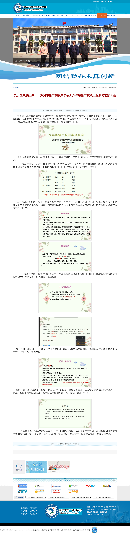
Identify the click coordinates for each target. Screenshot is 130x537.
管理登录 (33, 514)
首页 (18, 15)
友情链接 (33, 508)
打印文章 (68, 444)
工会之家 (83, 15)
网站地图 (24, 511)
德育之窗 (55, 15)
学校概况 (36, 15)
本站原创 (56, 110)
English (110, 1)
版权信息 (24, 508)
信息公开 (111, 15)
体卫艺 (64, 15)
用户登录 (33, 511)
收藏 (62, 444)
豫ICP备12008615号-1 (54, 530)
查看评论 (75, 444)
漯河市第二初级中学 (97, 87)
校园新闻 (27, 15)
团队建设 (92, 15)
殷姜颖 (48, 110)
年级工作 (102, 15)
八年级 (16, 87)
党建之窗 (74, 15)
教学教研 (46, 15)
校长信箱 (103, 1)
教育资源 (96, 1)
